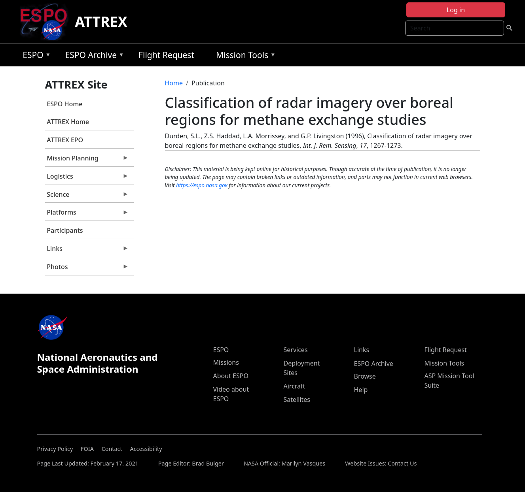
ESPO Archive (92, 56)
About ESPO (230, 375)
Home (174, 83)
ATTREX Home (68, 121)
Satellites (297, 399)
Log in (456, 10)
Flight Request (166, 54)
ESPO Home (64, 104)
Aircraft (294, 386)
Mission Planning (87, 160)
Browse (365, 376)
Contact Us (402, 463)
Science (87, 196)
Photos (87, 268)
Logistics (87, 178)
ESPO (35, 56)
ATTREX (101, 21)
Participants (65, 230)
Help (361, 389)
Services (296, 349)
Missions (226, 362)
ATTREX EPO (65, 140)
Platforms (87, 214)
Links (87, 250)
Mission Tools (244, 56)
